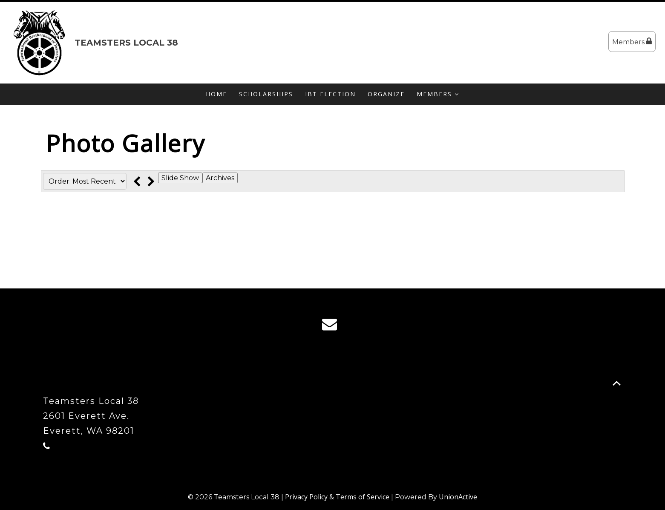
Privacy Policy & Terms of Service (337, 496)
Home (216, 94)
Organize (386, 94)
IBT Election (330, 94)
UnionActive (458, 496)
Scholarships (266, 94)
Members (632, 41)
